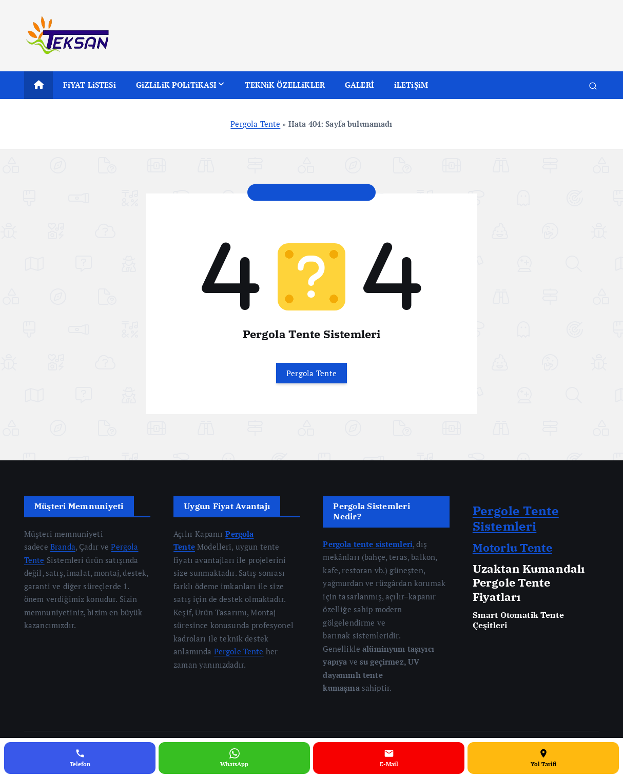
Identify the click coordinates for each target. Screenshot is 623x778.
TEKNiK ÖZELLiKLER (285, 85)
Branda (62, 546)
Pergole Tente (239, 651)
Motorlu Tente (512, 547)
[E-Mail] (388, 758)
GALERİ (359, 85)
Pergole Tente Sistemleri (516, 518)
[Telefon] (79, 758)
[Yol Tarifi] (543, 758)
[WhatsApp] (234, 758)
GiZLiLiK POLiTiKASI (176, 85)
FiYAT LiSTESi (89, 85)
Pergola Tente (255, 124)
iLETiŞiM (411, 85)
